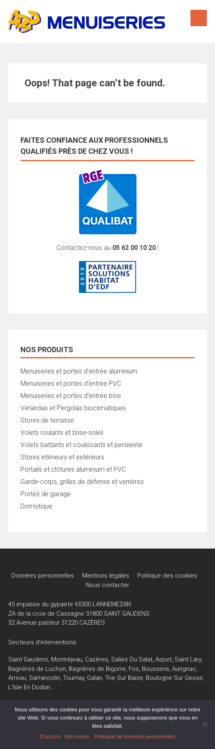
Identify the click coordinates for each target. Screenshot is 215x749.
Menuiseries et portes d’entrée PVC (70, 383)
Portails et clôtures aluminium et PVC (73, 469)
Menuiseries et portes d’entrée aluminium (78, 371)
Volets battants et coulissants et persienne (81, 445)
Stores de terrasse (47, 420)
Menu (198, 18)
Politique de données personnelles (134, 736)
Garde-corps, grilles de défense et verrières (82, 482)
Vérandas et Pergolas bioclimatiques (73, 408)
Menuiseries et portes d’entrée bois (70, 396)
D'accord (50, 736)
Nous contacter (107, 585)
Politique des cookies (167, 575)
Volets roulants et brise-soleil (61, 432)
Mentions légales (105, 575)
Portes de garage (45, 494)
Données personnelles (42, 575)
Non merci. (77, 736)
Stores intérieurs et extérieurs (62, 457)
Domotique (36, 506)
